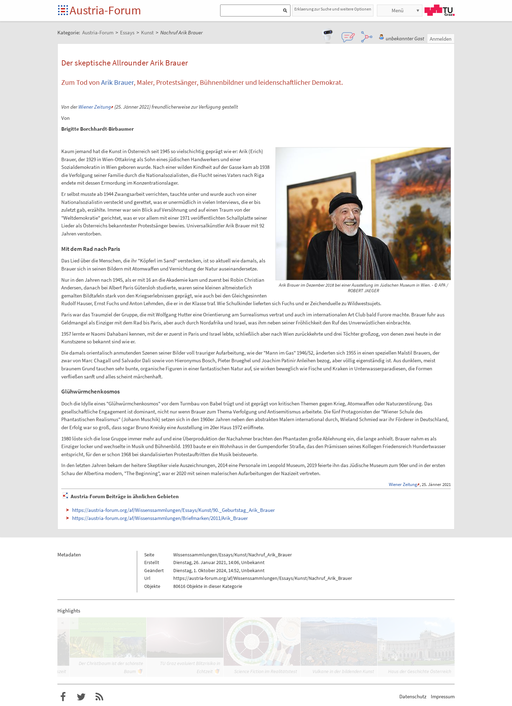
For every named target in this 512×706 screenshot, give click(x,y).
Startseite (63, 11)
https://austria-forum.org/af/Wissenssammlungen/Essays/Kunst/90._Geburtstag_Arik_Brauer (173, 510)
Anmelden (440, 38)
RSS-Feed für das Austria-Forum (99, 696)
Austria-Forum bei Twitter (81, 696)
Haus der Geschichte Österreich (419, 671)
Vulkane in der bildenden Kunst (343, 671)
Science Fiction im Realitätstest (265, 671)
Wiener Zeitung (94, 106)
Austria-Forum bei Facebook (63, 696)
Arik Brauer (117, 82)
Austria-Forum (105, 10)
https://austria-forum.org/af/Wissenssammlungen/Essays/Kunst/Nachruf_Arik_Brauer (262, 578)
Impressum (443, 696)
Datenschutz (412, 696)
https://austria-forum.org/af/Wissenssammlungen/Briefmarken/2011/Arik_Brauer (160, 518)
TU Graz (440, 10)
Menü (398, 10)
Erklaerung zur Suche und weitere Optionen (332, 9)
